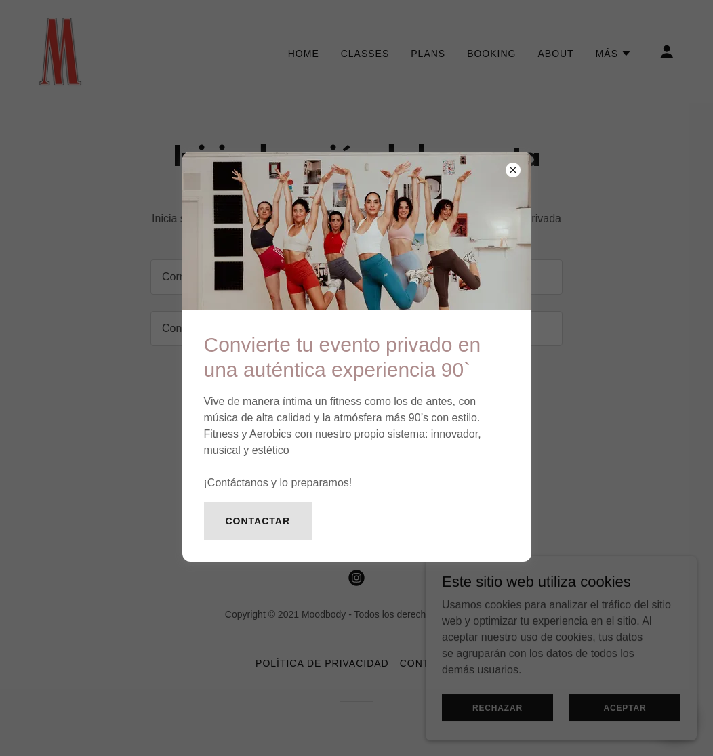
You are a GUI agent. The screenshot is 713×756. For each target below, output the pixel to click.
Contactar (258, 521)
